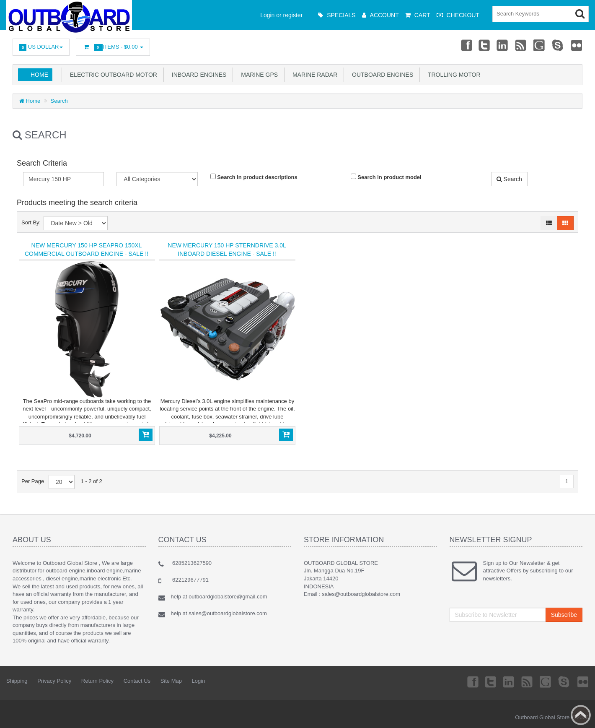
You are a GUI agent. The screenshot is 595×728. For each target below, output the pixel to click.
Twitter (483, 45)
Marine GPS (258, 74)
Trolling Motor (452, 74)
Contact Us (137, 681)
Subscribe (564, 614)
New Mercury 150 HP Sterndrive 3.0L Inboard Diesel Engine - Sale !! (227, 249)
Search (59, 101)
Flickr (576, 45)
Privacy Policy (54, 681)
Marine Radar (313, 74)
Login (198, 681)
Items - (113, 47)
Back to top (581, 715)
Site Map (171, 681)
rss (520, 45)
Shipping (17, 681)
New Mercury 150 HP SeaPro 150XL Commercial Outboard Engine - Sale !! (86, 249)
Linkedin (502, 45)
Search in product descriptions (254, 177)
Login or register (281, 15)
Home (39, 74)
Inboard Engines (197, 74)
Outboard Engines (381, 74)
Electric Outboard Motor (112, 74)
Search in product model (386, 177)
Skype (557, 45)
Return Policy (97, 681)
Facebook (464, 45)
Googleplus (539, 45)
